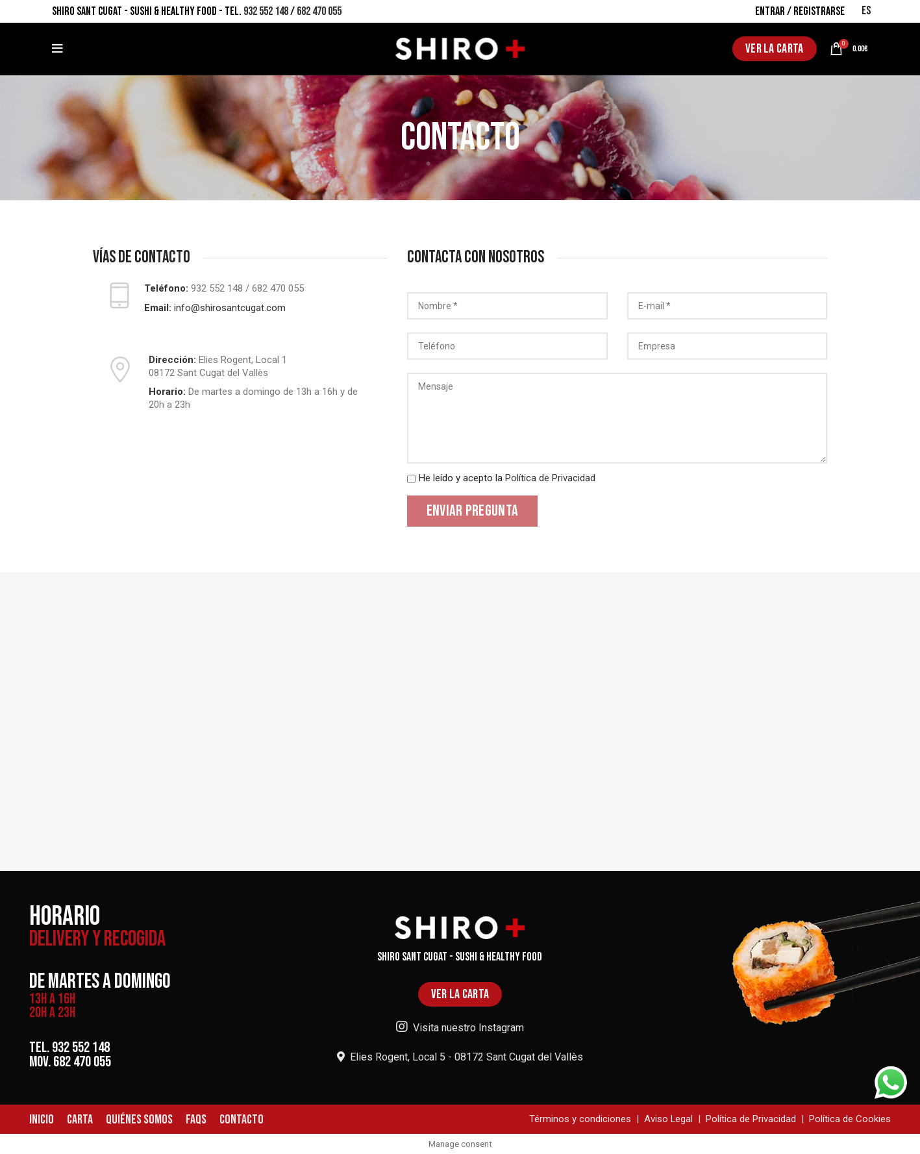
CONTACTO (241, 1119)
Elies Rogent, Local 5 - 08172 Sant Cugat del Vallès (460, 1057)
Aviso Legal (668, 1119)
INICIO (41, 1119)
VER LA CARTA (774, 48)
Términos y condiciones (579, 1119)
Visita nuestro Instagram (460, 1028)
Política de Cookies (850, 1119)
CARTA (80, 1119)
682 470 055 (319, 11)
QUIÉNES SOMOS (139, 1119)
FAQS (196, 1119)
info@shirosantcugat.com (230, 308)
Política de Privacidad (550, 478)
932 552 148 (265, 11)
